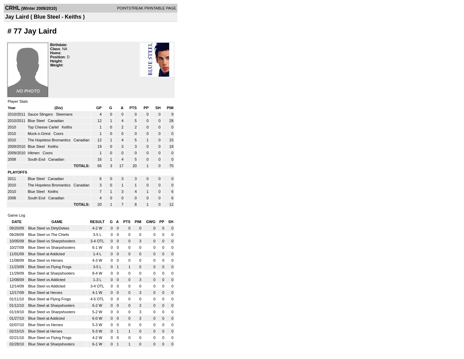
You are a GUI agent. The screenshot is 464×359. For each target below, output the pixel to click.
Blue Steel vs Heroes (45, 260)
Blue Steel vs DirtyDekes (48, 228)
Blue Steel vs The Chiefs (48, 235)
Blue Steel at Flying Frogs (49, 299)
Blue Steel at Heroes (45, 293)
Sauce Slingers (41, 114)
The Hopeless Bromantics (50, 140)
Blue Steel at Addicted (46, 254)
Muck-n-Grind (40, 134)
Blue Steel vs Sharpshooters (51, 241)
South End (37, 159)
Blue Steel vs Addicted (46, 280)
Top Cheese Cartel (44, 127)
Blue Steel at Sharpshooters (51, 273)
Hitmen (34, 153)
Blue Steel (37, 121)
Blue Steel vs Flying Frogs (50, 267)
